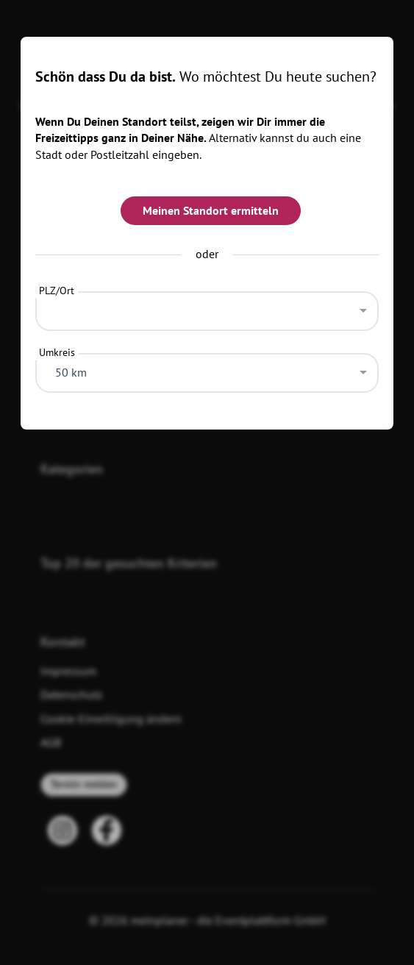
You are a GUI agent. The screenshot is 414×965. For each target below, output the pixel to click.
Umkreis (57, 352)
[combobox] (207, 307)
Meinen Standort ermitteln (211, 210)
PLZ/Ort (56, 290)
